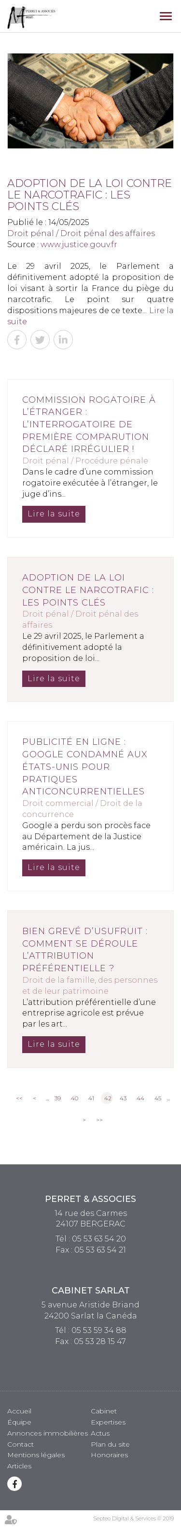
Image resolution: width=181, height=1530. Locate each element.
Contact (20, 1444)
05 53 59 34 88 (98, 1330)
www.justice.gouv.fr (79, 244)
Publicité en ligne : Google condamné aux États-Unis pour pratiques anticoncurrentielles (85, 767)
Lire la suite (54, 513)
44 (140, 1098)
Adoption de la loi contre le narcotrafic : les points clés (88, 589)
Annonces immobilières (47, 1433)
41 (91, 1098)
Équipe (19, 1422)
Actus (100, 1433)
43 (123, 1098)
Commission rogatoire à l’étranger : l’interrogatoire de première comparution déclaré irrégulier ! (89, 425)
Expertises (108, 1422)
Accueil (19, 1411)
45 (157, 1098)
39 (58, 1098)
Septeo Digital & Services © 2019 (133, 1518)
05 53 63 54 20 (99, 1238)
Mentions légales (36, 1455)
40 (74, 1098)
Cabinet (104, 1411)
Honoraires (109, 1455)
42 (107, 1098)
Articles (19, 1466)
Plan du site (110, 1444)
